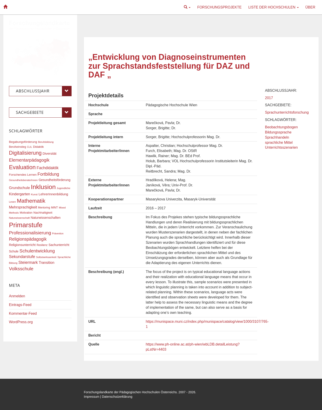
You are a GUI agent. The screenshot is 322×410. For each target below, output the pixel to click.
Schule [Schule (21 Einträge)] (14, 251)
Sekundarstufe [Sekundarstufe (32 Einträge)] (22, 256)
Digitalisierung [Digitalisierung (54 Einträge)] (25, 153)
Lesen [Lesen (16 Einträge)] (12, 201)
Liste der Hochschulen (273, 7)
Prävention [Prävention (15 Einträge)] (58, 233)
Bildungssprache (278, 132)
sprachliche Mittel (279, 142)
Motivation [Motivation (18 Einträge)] (26, 212)
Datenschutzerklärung (117, 396)
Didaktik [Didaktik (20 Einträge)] (38, 146)
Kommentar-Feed (23, 313)
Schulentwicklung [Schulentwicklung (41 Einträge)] (37, 250)
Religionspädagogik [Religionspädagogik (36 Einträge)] (28, 239)
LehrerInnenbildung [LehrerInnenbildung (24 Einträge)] (53, 194)
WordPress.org (21, 322)
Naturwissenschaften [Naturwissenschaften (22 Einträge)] (46, 217)
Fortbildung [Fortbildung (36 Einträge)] (48, 174)
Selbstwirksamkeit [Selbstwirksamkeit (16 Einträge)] (46, 257)
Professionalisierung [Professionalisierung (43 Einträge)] (30, 232)
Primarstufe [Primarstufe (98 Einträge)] (25, 225)
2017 (269, 98)
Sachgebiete (44, 112)
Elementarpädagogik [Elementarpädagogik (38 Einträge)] (29, 160)
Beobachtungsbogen (281, 127)
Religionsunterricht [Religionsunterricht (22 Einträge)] (22, 245)
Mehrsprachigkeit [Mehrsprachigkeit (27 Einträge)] (23, 207)
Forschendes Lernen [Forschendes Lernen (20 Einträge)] (22, 174)
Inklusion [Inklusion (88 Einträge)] (43, 186)
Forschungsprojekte (219, 7)
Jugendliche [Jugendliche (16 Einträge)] (63, 188)
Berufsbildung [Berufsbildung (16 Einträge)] (45, 142)
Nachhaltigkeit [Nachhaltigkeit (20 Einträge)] (43, 212)
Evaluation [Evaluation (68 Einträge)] (22, 167)
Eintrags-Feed (20, 305)
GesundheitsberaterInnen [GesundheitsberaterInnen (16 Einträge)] (23, 180)
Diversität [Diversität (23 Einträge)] (49, 153)
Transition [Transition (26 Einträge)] (46, 262)
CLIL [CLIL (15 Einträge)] (29, 147)
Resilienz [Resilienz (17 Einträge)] (42, 245)
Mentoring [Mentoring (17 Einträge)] (44, 207)
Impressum (91, 396)
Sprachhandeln (277, 137)
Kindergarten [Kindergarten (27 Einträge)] (19, 194)
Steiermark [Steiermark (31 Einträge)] (28, 262)
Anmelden (17, 296)
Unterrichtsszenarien (281, 147)
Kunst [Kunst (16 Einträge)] (34, 194)
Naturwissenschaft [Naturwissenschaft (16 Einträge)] (19, 217)
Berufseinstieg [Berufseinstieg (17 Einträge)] (17, 146)
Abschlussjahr (44, 91)
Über (310, 7)
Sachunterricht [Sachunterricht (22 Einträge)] (59, 245)
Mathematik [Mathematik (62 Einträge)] (31, 201)
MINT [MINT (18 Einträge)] (54, 207)
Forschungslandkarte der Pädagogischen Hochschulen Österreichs (130, 392)
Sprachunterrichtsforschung (287, 112)
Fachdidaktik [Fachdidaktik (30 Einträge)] (48, 168)
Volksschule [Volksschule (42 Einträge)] (21, 268)
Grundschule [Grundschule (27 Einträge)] (19, 188)
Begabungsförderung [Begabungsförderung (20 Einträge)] (23, 142)
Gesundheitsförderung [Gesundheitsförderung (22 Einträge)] (54, 180)
